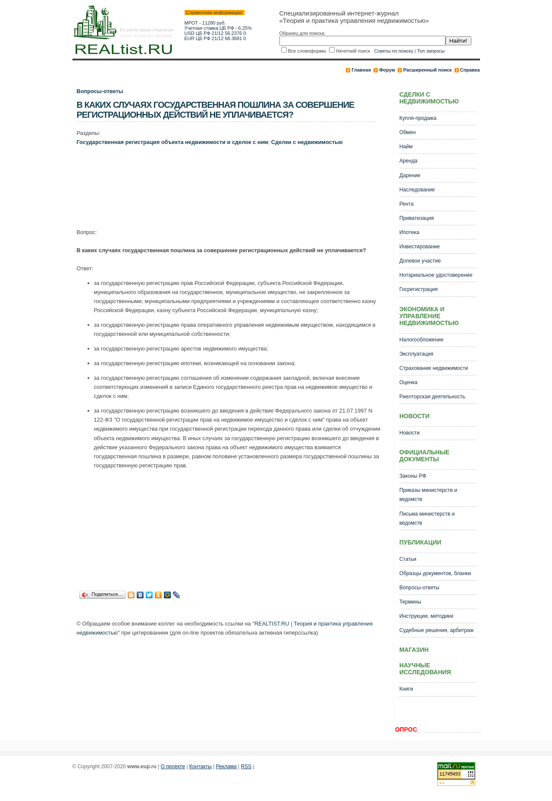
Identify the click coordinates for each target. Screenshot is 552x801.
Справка (470, 69)
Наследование (417, 190)
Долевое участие (420, 261)
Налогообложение (421, 340)
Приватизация (416, 218)
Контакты (200, 766)
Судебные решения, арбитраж (436, 630)
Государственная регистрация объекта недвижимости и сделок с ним (172, 142)
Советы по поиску (393, 50)
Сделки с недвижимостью (307, 142)
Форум (387, 69)
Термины (410, 602)
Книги (406, 689)
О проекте (172, 766)
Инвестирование (419, 247)
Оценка (408, 382)
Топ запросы (431, 50)
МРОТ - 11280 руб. (205, 22)
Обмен (407, 132)
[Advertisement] (234, 184)
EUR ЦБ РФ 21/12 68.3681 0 (215, 38)
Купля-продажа (417, 118)
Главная (361, 69)
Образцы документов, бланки (435, 573)
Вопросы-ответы (100, 91)
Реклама (226, 766)
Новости (409, 433)
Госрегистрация (418, 289)
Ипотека (409, 232)
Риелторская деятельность (432, 397)
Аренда (408, 161)
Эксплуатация (416, 354)
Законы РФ (412, 476)
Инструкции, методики (426, 616)
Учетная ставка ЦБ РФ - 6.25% (218, 28)
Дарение (409, 175)
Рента (406, 204)
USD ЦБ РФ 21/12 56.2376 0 (215, 33)
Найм (406, 147)
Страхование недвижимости (433, 368)
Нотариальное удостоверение (435, 275)
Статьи (407, 559)
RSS (246, 766)
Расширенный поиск (427, 69)
